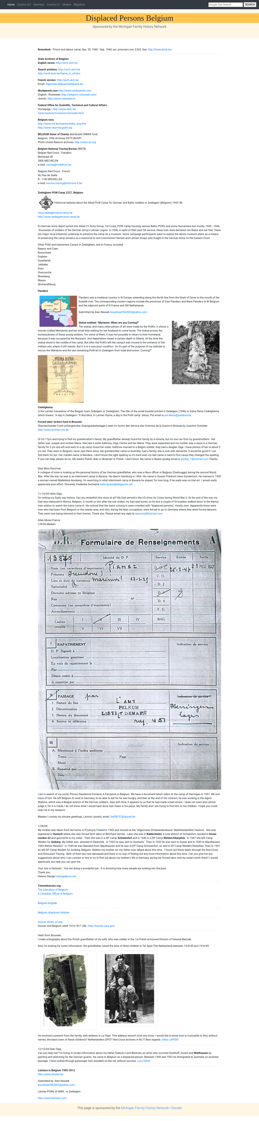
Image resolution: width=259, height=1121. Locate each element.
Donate (176, 1108)
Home (11, 4)
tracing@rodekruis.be (58, 164)
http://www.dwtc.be (64, 109)
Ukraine (66, 4)
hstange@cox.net (66, 876)
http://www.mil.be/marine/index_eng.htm (62, 123)
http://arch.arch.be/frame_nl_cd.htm (59, 73)
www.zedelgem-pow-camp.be (55, 212)
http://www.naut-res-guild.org (55, 127)
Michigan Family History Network (145, 1108)
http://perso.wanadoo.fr (61, 98)
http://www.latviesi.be (50, 1074)
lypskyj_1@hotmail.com (195, 459)
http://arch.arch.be (66, 62)
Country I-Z (53, 4)
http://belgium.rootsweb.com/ (79, 94)
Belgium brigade (47, 903)
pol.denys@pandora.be (177, 415)
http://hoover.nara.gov (100, 925)
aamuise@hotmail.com (149, 513)
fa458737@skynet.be (122, 816)
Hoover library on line (50, 922)
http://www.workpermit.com (74, 90)
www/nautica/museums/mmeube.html (61, 113)
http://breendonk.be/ (160, 49)
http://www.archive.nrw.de (53, 429)
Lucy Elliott (143, 1060)
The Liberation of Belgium (53, 889)
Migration (79, 4)
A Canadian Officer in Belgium (55, 893)
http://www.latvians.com (52, 1098)
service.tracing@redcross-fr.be (64, 183)
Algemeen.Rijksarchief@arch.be (64, 84)
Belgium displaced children (53, 912)
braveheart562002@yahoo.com (128, 312)
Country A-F (24, 4)
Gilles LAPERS (170, 1039)
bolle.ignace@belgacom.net (116, 484)
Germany (39, 4)
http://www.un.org (85, 142)
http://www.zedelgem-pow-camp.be (59, 216)
